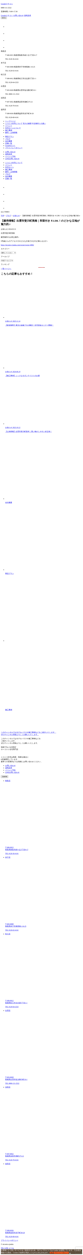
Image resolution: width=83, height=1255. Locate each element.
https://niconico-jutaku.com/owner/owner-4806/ (17, 245)
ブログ (7, 139)
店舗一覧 (8, 143)
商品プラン (9, 136)
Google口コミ (10, 146)
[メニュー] (4, 18)
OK (51, 1253)
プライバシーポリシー (13, 148)
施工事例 (8, 130)
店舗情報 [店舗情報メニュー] (4, 776)
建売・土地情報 (11, 132)
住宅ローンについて (13, 128)
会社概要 (8, 141)
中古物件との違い (39, 123)
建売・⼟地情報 (11, 172)
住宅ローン (9, 167)
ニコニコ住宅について (13, 123)
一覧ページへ (6, 269)
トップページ (10, 121)
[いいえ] (70, 1253)
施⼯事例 (8, 169)
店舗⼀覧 (8, 178)
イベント (8, 126)
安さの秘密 (27, 123)
